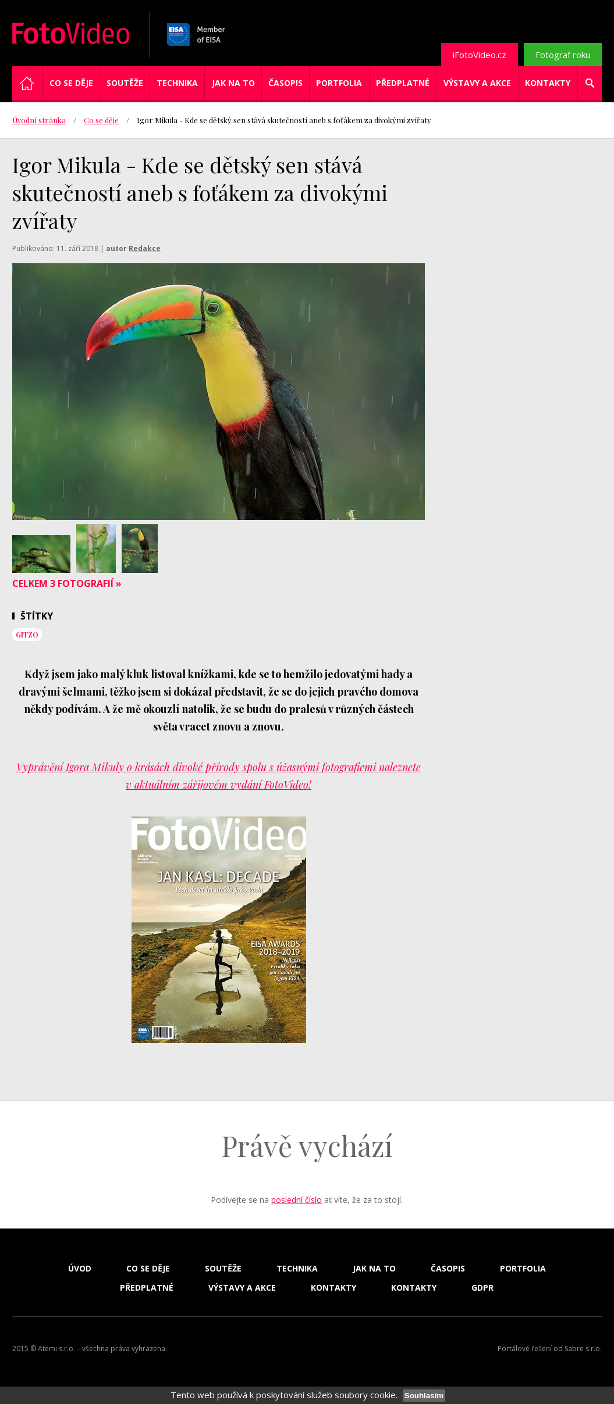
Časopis (285, 82)
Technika (177, 82)
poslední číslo (296, 1199)
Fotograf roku (562, 54)
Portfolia (339, 82)
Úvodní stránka (39, 120)
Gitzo (27, 634)
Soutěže (125, 82)
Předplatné (403, 82)
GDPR (482, 1288)
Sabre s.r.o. (583, 1348)
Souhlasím (423, 1395)
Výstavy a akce (477, 82)
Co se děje (71, 82)
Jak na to (233, 82)
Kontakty (547, 82)
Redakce (145, 248)
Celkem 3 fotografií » (67, 583)
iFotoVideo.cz (479, 54)
